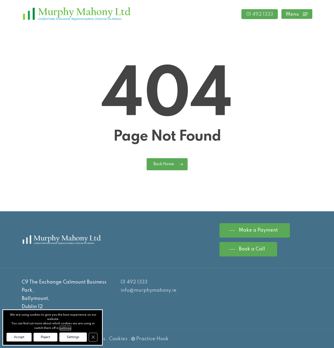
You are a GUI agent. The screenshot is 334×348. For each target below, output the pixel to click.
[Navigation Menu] (296, 14)
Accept (19, 337)
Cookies (118, 339)
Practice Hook (150, 339)
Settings (73, 337)
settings (65, 328)
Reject (45, 337)
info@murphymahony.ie (149, 290)
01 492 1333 (134, 282)
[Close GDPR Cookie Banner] (93, 337)
